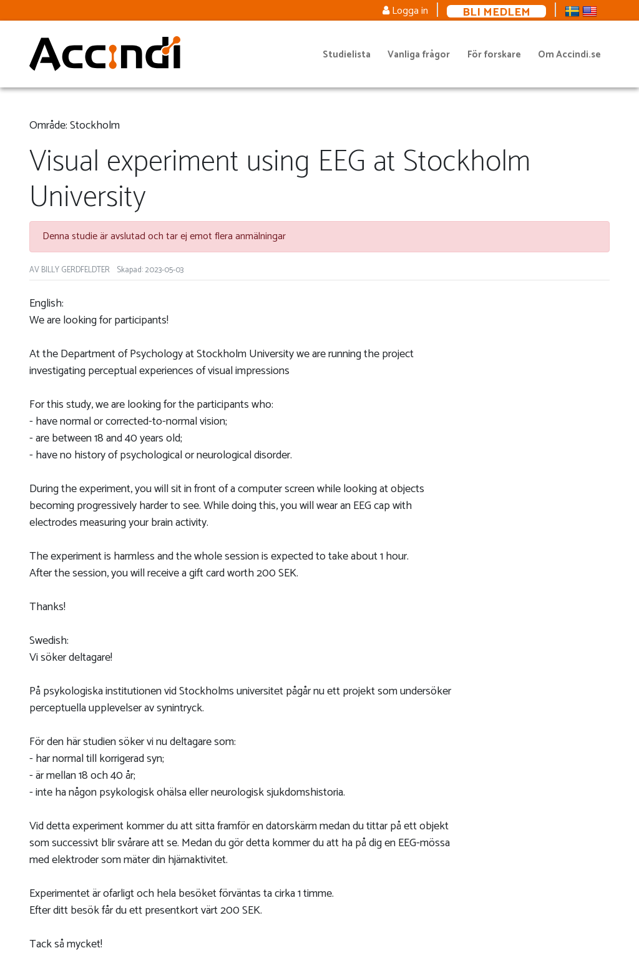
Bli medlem (496, 11)
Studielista (347, 54)
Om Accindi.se (569, 54)
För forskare (494, 54)
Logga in (405, 10)
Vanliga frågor (419, 54)
